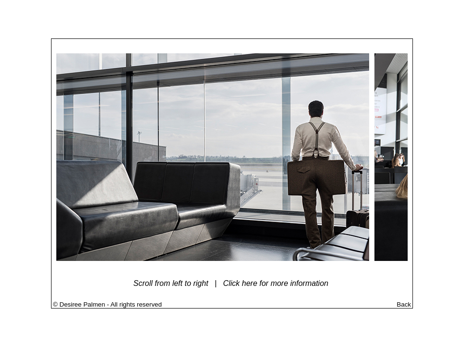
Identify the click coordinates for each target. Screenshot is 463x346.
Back (404, 304)
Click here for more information (275, 283)
